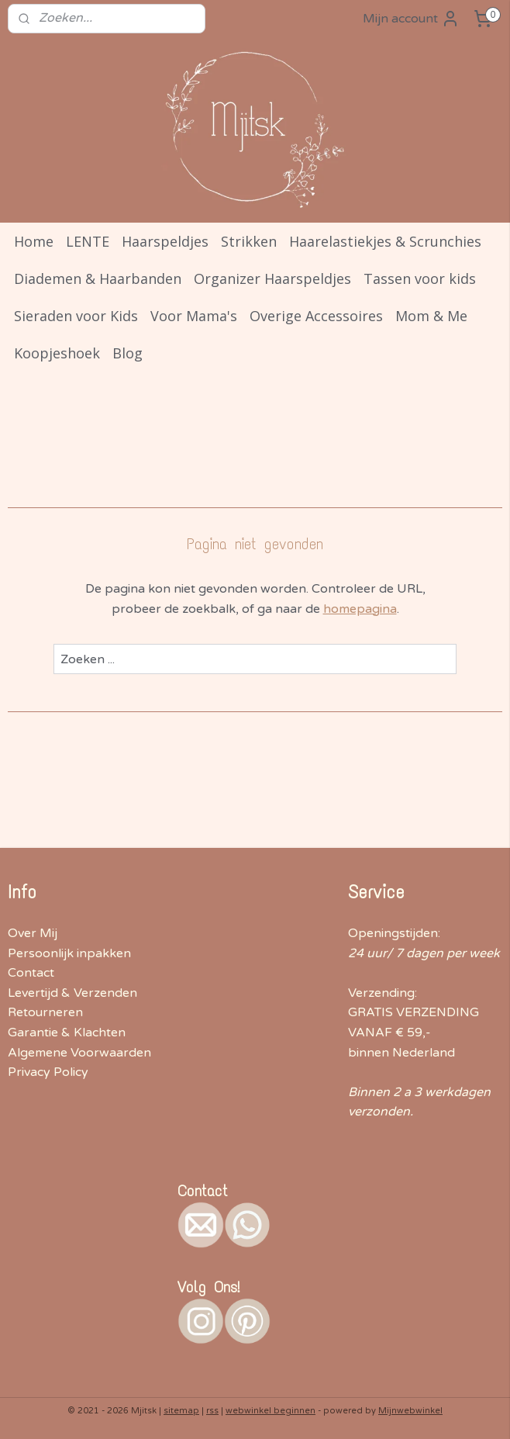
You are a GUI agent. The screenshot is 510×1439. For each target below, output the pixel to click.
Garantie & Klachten (67, 1032)
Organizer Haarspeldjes (272, 278)
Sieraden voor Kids (76, 315)
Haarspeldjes (165, 241)
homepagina (360, 609)
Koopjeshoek (57, 353)
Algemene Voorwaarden (79, 1052)
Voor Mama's (193, 315)
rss (212, 1411)
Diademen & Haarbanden (97, 278)
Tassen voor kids (420, 278)
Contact (31, 973)
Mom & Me (431, 315)
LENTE (87, 241)
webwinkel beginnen (270, 1411)
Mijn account (411, 18)
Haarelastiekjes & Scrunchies (385, 241)
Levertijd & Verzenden (72, 993)
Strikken (249, 241)
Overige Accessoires (316, 315)
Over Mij (32, 933)
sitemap (181, 1411)
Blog (127, 353)
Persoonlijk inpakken (69, 953)
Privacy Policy (48, 1072)
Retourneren (45, 1012)
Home (33, 241)
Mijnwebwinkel (410, 1411)
